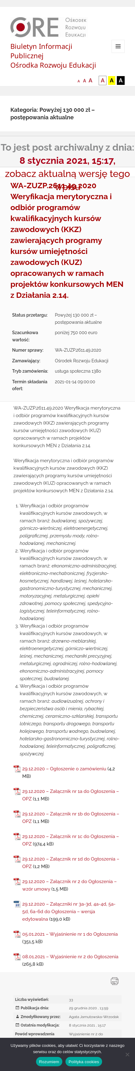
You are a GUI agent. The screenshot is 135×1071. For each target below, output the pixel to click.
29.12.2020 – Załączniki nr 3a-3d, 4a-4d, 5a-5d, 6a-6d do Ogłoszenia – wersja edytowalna (69, 911)
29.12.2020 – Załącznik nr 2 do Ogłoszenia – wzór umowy (69, 885)
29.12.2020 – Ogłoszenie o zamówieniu (64, 769)
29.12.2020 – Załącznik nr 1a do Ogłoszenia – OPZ (70, 795)
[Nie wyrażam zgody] (127, 1054)
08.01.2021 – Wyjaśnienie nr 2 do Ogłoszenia (70, 957)
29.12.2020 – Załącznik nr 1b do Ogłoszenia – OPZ (70, 817)
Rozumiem (49, 1061)
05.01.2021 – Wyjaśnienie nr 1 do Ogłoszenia (70, 934)
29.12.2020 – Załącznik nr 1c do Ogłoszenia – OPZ (70, 840)
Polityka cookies (84, 1061)
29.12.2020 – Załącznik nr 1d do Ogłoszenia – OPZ (70, 862)
